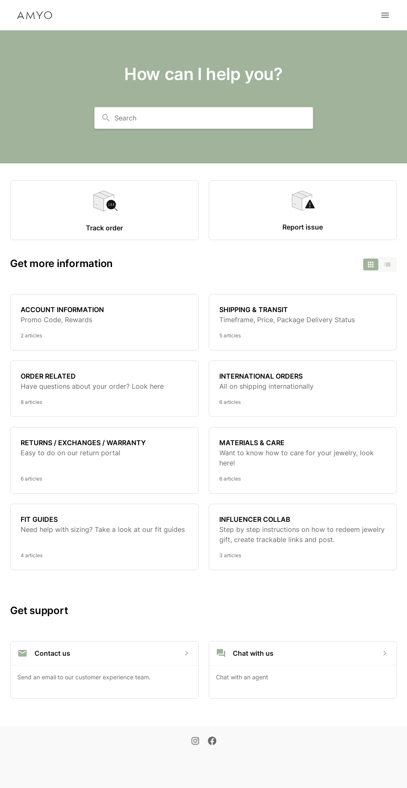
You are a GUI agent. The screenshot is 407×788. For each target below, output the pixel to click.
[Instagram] (195, 742)
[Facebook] (212, 742)
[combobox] (203, 118)
